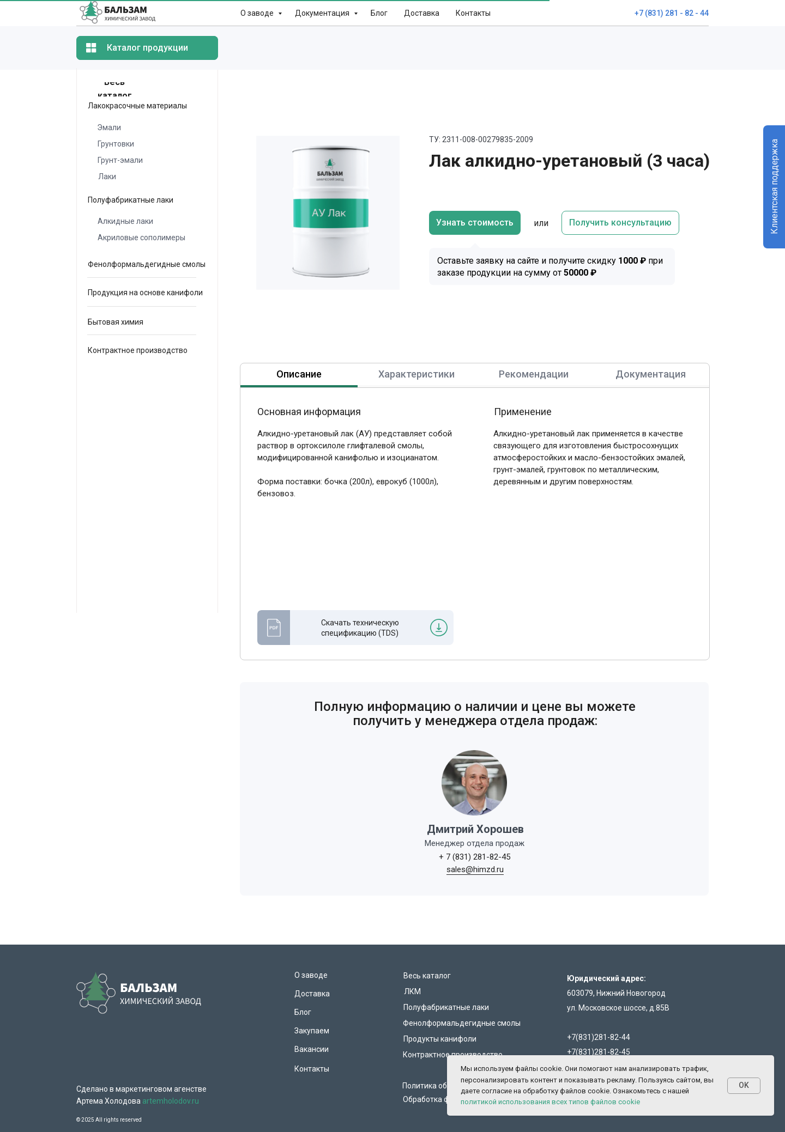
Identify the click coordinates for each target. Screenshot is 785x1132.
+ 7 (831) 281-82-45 (474, 857)
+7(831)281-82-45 (598, 1052)
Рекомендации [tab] (534, 374)
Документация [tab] (650, 374)
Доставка (421, 13)
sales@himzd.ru (475, 869)
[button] (620, 223)
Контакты (473, 13)
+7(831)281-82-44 (598, 1037)
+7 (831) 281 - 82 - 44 (672, 13)
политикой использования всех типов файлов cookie (550, 1102)
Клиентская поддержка (774, 187)
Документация (323, 13)
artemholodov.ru (170, 1101)
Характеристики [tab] (416, 374)
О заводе (257, 13)
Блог (379, 13)
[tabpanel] (392, 535)
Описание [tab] (299, 374)
